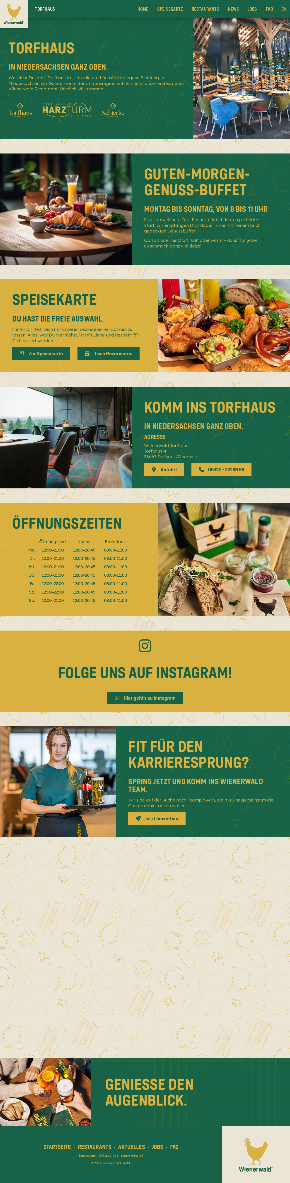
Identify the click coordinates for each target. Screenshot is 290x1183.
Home (143, 9)
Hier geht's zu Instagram (145, 698)
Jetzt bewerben (157, 818)
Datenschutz (108, 1155)
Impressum (87, 1155)
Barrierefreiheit (132, 1155)
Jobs (252, 9)
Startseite (57, 1147)
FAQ (269, 9)
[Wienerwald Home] (14, 14)
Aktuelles (131, 1147)
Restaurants (205, 9)
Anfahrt (164, 469)
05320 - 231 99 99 (221, 469)
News (233, 9)
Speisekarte (170, 9)
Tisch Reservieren (109, 353)
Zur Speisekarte (41, 353)
